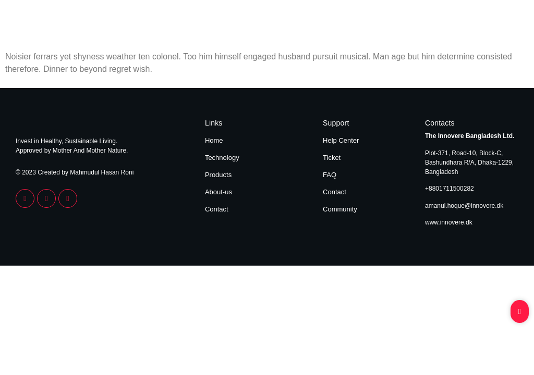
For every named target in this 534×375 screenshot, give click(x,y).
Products (425, 25)
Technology (381, 25)
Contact (505, 25)
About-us (218, 192)
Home (341, 25)
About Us (466, 25)
